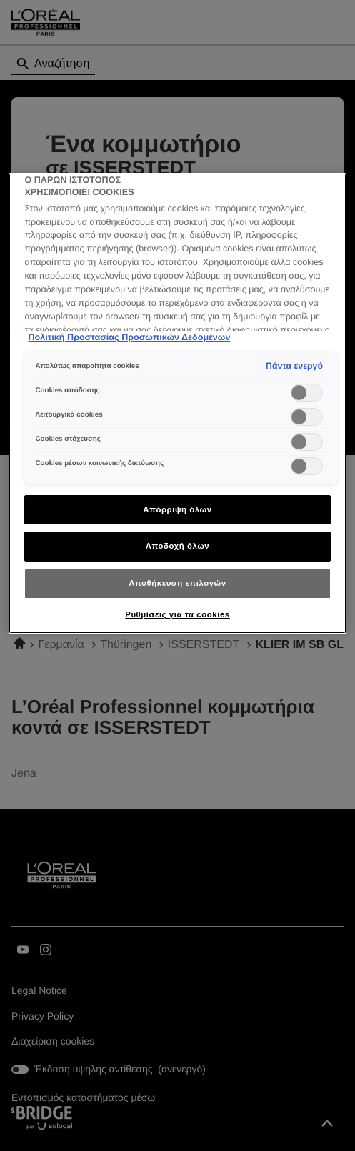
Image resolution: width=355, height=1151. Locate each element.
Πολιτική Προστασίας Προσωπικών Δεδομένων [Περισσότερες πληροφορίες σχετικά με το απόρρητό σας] (129, 337)
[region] (177, 403)
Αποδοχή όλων (178, 546)
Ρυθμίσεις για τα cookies (177, 614)
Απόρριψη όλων (177, 509)
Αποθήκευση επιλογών (177, 583)
